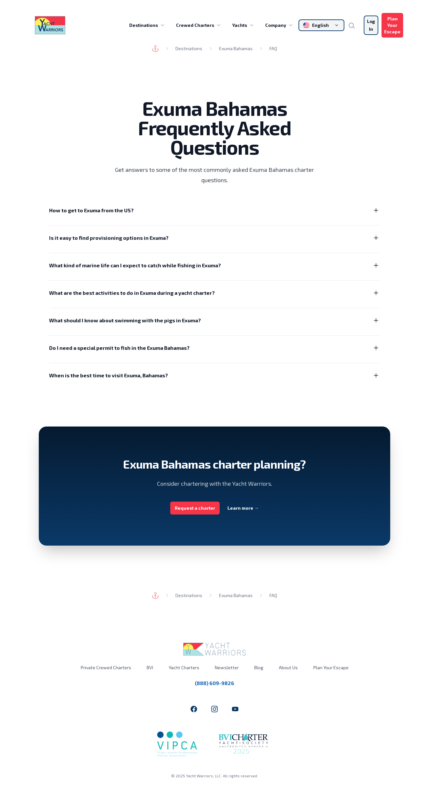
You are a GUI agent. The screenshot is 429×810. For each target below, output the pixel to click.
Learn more (243, 508)
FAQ (273, 48)
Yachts (243, 25)
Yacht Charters (184, 667)
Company (279, 25)
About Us (288, 667)
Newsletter (227, 667)
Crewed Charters (199, 25)
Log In (371, 25)
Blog (258, 667)
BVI (150, 667)
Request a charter (195, 508)
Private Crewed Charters (106, 667)
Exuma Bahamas (236, 48)
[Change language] (321, 25)
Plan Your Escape (392, 25)
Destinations (147, 25)
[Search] (354, 25)
